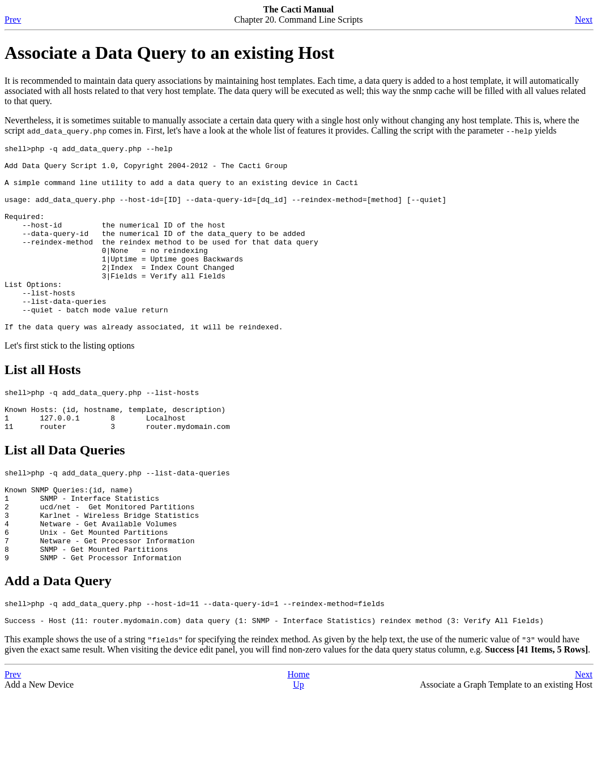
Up (298, 754)
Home (298, 744)
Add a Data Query (58, 645)
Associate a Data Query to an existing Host (169, 52)
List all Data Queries (65, 495)
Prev (13, 19)
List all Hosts (43, 407)
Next (583, 19)
